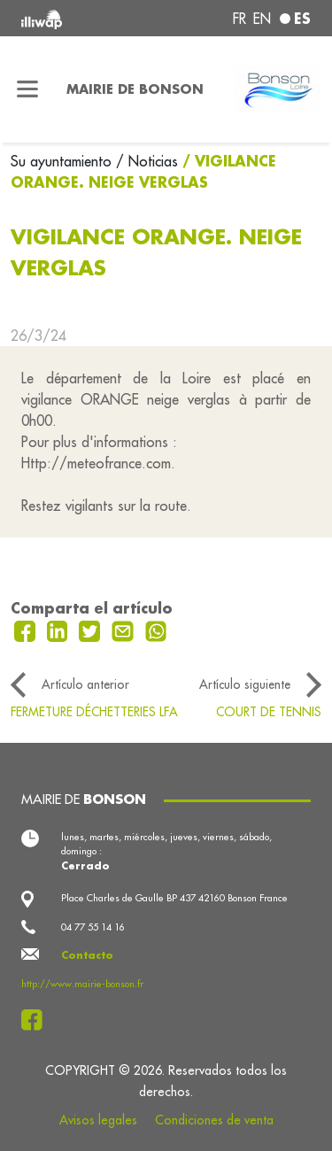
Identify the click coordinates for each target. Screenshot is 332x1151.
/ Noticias (147, 161)
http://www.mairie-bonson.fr (82, 983)
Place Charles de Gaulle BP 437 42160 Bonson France (174, 898)
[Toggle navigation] (28, 89)
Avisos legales (98, 1120)
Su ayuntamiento (63, 161)
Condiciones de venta (214, 1120)
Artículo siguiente (244, 684)
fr (239, 18)
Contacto (87, 955)
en (262, 18)
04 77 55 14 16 (93, 927)
